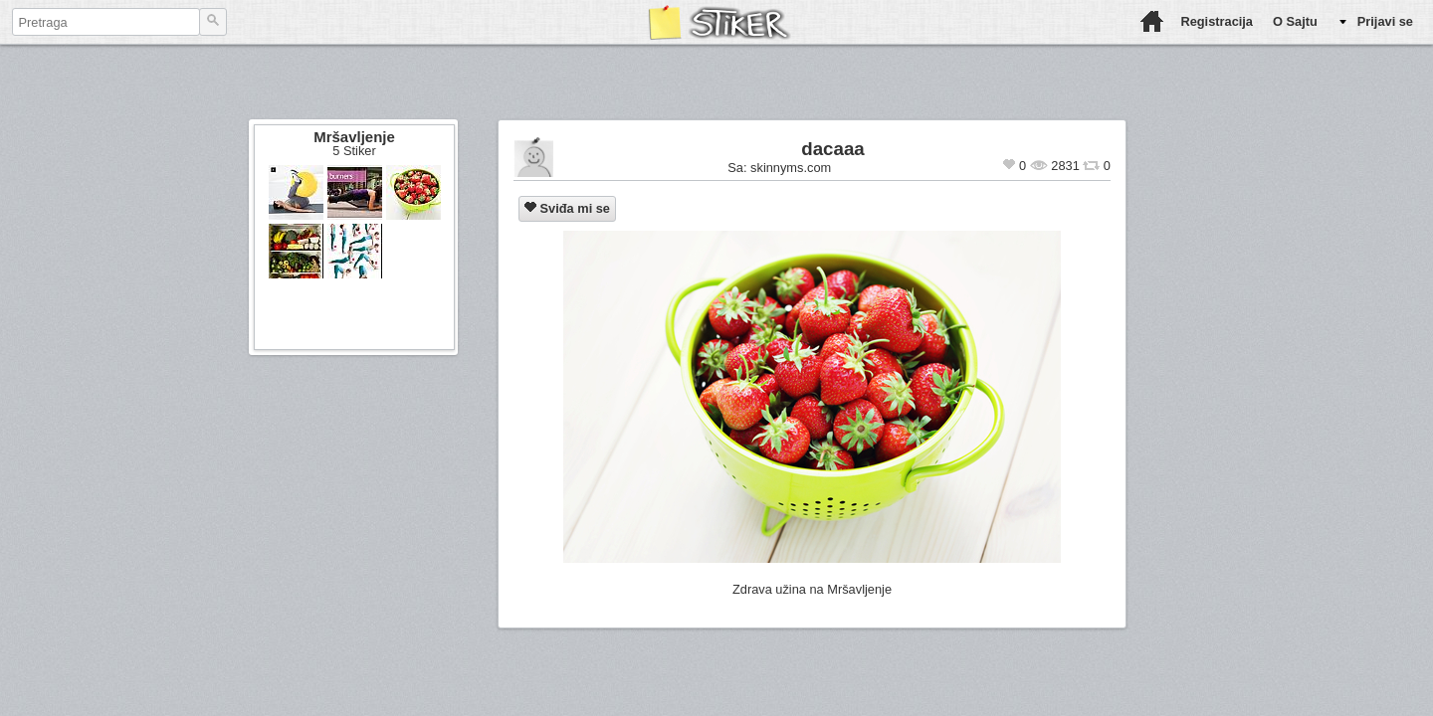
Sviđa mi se (567, 208)
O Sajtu (1295, 21)
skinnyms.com (790, 167)
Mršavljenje (354, 136)
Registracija (1216, 21)
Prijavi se (1385, 21)
